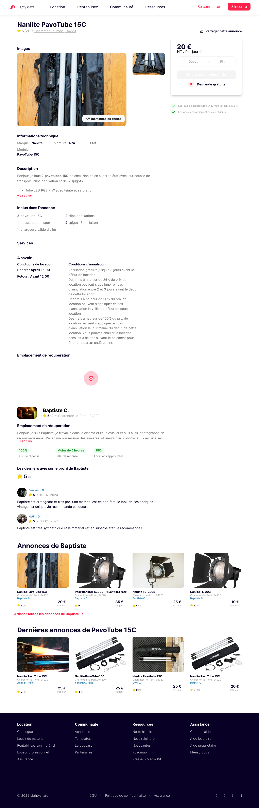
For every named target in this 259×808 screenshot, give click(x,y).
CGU (93, 795)
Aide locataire (200, 738)
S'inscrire (239, 6)
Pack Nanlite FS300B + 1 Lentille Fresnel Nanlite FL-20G (113, 591)
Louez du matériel (30, 738)
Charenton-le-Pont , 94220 (32, 595)
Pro (31, 683)
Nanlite (37, 143)
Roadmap (140, 752)
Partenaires (83, 752)
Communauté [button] (121, 7)
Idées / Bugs (199, 752)
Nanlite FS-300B (144, 591)
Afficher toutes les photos (103, 118)
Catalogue (25, 732)
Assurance (25, 759)
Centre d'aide (200, 732)
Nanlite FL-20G (200, 591)
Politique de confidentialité (125, 795)
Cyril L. (138, 682)
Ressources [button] (155, 7)
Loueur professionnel (33, 752)
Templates (83, 738)
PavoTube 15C (28, 154)
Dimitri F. (197, 682)
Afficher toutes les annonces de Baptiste (46, 614)
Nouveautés (142, 745)
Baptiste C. (56, 410)
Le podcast (83, 745)
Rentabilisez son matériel (36, 745)
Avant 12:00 (39, 276)
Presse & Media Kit (147, 759)
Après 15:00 (40, 270)
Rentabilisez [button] (87, 7)
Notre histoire (143, 732)
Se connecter (208, 6)
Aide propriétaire (203, 745)
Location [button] (57, 7)
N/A (72, 143)
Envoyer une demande (206, 75)
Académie (82, 732)
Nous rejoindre (144, 738)
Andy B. (27, 682)
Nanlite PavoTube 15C (32, 591)
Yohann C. (86, 682)
